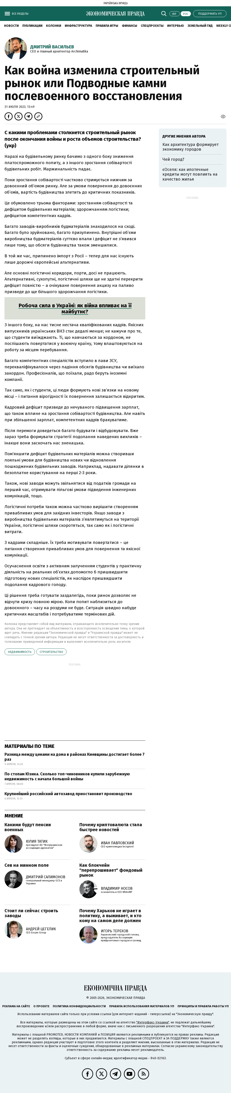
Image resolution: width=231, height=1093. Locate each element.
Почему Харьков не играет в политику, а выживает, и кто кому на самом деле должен (110, 915)
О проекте (41, 1006)
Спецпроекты (152, 26)
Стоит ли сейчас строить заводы (31, 913)
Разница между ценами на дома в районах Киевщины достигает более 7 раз (75, 757)
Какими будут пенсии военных (28, 827)
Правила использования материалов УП (141, 1006)
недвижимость (20, 652)
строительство (51, 652)
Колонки (53, 26)
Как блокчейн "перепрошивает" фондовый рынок (111, 870)
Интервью (175, 26)
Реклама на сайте (16, 1006)
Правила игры (107, 26)
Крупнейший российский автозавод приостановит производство (68, 793)
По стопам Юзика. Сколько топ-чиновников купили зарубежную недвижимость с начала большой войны (67, 776)
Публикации (32, 26)
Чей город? (173, 159)
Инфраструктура (78, 26)
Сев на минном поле (27, 865)
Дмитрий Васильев (52, 47)
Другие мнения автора (184, 136)
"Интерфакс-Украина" (152, 1022)
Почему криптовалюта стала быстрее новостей (110, 827)
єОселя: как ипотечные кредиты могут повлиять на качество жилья (189, 174)
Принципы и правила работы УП (203, 1006)
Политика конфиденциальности (79, 1006)
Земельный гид (200, 26)
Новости (11, 26)
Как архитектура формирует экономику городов (190, 147)
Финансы (129, 26)
